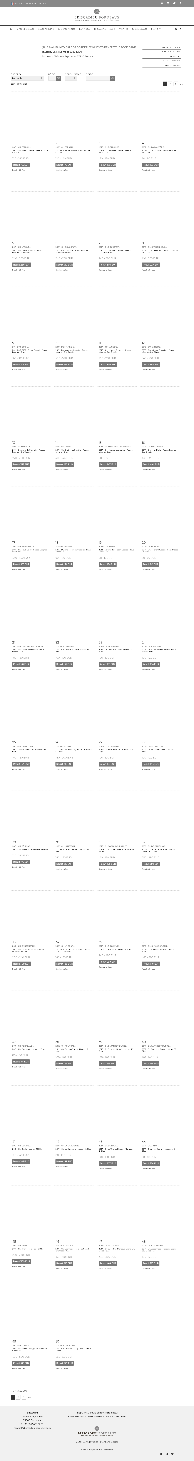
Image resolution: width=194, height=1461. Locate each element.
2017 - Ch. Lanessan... (65, 846)
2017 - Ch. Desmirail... (65, 1245)
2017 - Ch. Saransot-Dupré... (113, 1046)
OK (58, 78)
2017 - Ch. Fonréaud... (23, 1046)
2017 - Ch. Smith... (63, 447)
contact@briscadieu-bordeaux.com (32, 1428)
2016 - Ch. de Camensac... (154, 846)
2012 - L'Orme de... (64, 546)
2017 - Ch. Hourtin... (151, 546)
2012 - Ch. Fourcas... (65, 1046)
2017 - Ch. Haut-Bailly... (153, 447)
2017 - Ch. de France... (109, 147)
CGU (78, 1442)
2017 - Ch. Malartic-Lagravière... (115, 447)
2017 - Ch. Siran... (20, 1245)
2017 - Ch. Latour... (21, 247)
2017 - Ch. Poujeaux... (109, 946)
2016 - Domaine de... (151, 347)
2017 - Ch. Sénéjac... (22, 846)
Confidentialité (90, 1442)
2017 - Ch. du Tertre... (109, 1245)
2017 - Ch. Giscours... (65, 1345)
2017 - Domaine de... (65, 347)
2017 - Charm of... (150, 1146)
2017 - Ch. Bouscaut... (66, 247)
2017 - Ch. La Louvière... (153, 147)
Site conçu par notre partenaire (97, 1449)
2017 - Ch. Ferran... (21, 147)
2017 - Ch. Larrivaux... (66, 646)
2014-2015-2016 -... (20, 347)
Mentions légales (109, 1442)
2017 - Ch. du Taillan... (23, 746)
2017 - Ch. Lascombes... (153, 1245)
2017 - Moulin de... (64, 746)
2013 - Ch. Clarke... (21, 1146)
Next (181, 84)
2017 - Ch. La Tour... (65, 946)
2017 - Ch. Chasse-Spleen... (155, 946)
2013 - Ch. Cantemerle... (24, 946)
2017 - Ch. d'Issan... (21, 1345)
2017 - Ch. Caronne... (152, 646)
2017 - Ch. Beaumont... (109, 746)
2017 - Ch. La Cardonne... (67, 1146)
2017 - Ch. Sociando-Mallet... (113, 846)
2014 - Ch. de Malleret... (154, 746)
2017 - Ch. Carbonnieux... (154, 247)
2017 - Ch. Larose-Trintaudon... (28, 646)
